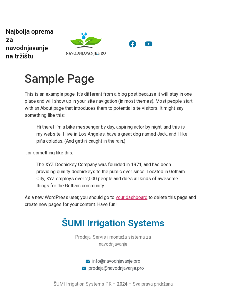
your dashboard (131, 197)
